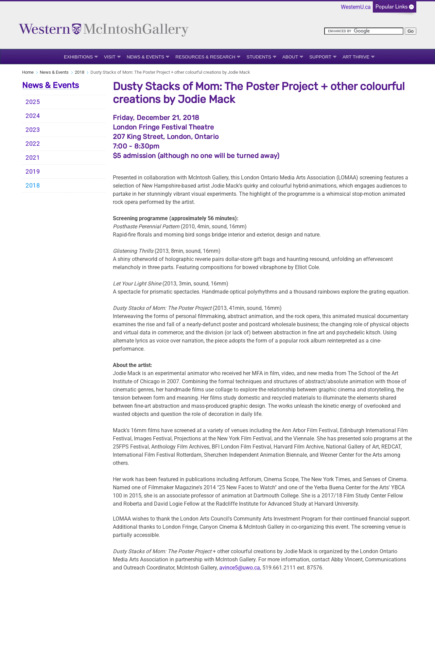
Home (28, 72)
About (290, 56)
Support (320, 56)
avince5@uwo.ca (239, 567)
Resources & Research (205, 56)
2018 (79, 72)
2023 (32, 129)
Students (258, 56)
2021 (32, 157)
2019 (32, 171)
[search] (363, 31)
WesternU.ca (356, 7)
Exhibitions (78, 56)
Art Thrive (356, 56)
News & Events (145, 56)
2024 (32, 115)
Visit (110, 56)
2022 (32, 143)
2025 (32, 102)
